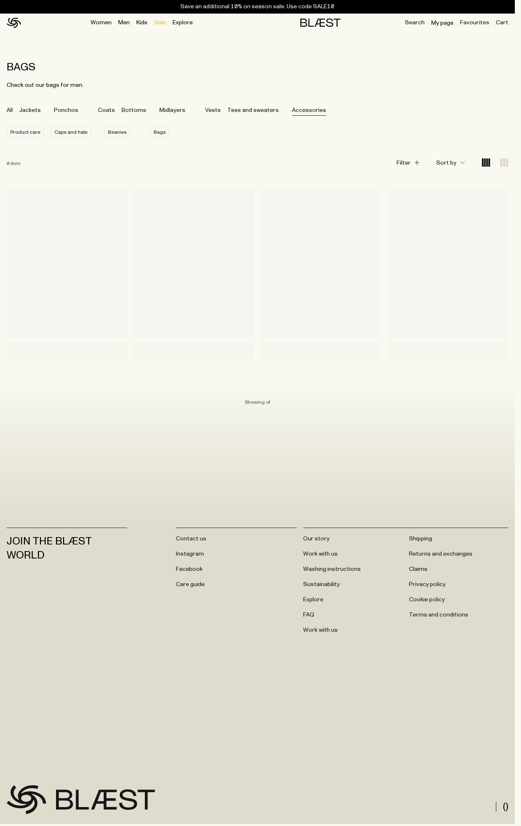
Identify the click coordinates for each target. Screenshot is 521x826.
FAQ (308, 615)
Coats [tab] (106, 110)
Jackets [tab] (30, 110)
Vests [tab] (213, 110)
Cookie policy (427, 600)
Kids (141, 23)
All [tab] (10, 110)
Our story (316, 539)
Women (101, 23)
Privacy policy (427, 584)
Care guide (190, 584)
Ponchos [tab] (66, 110)
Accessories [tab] (309, 110)
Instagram (190, 554)
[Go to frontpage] (26, 799)
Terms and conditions (438, 615)
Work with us (320, 554)
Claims (418, 569)
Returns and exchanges (440, 554)
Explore (183, 23)
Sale (160, 23)
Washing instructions (332, 569)
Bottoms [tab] (133, 110)
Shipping (420, 539)
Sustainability (321, 584)
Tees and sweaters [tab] (253, 110)
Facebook (189, 569)
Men (124, 23)
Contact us (191, 539)
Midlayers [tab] (172, 110)
